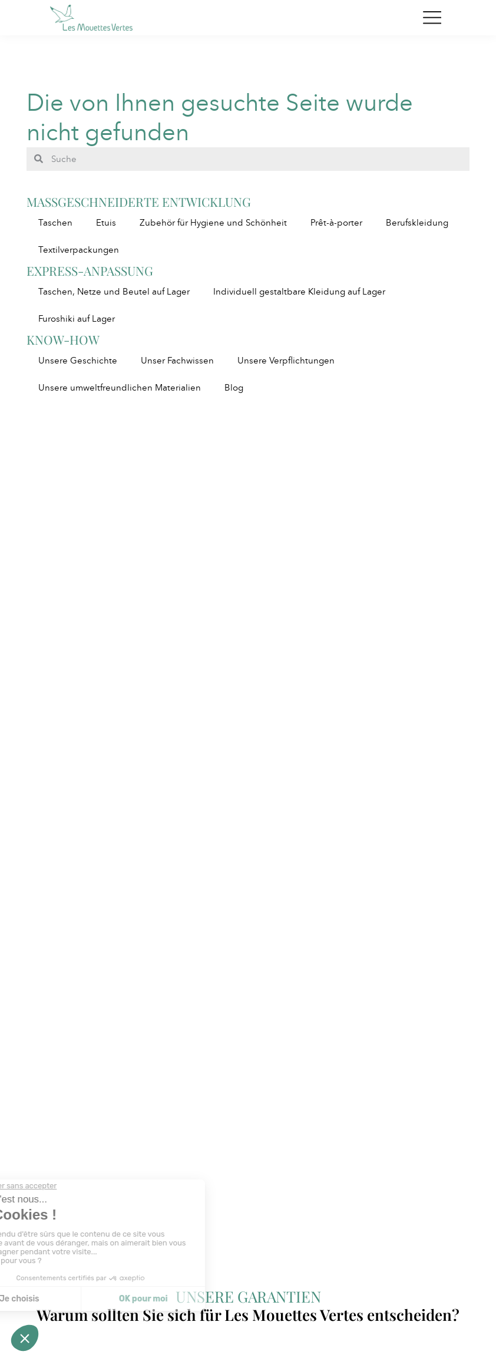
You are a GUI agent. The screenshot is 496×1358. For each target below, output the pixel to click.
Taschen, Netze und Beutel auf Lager (114, 291)
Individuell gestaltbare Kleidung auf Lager (299, 291)
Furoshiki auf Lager (76, 318)
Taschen (55, 222)
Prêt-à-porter (336, 222)
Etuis (106, 222)
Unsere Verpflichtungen (286, 360)
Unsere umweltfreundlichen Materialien (119, 387)
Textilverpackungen (78, 249)
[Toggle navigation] (432, 18)
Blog (233, 387)
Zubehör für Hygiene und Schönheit (213, 222)
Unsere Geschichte (77, 360)
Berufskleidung (417, 222)
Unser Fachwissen (177, 360)
